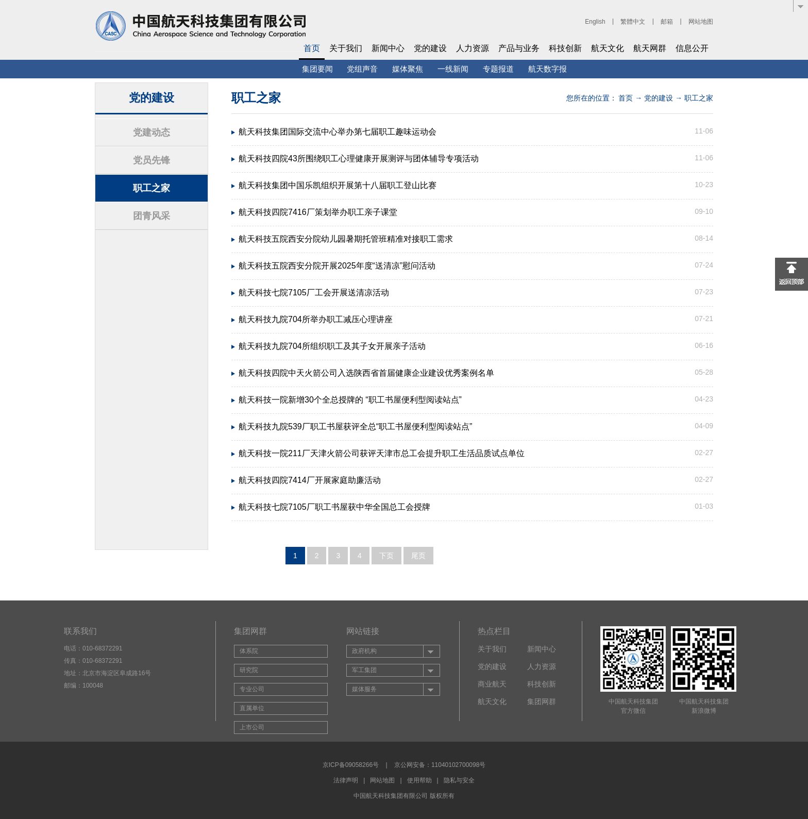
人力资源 (472, 48)
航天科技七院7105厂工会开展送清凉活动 (314, 292)
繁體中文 (632, 21)
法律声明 (345, 780)
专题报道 (498, 68)
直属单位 (252, 708)
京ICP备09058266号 (351, 764)
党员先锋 (151, 160)
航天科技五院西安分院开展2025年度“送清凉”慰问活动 (337, 265)
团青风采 (151, 216)
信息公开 (692, 48)
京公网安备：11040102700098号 (439, 764)
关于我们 (345, 48)
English (595, 21)
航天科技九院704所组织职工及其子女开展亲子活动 (332, 346)
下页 (386, 555)
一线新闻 (452, 68)
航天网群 (649, 48)
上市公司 (252, 727)
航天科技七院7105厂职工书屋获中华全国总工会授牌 (334, 507)
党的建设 (430, 48)
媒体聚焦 (407, 68)
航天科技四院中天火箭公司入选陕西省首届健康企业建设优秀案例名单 (366, 373)
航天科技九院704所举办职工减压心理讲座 (316, 319)
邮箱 (667, 21)
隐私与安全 (459, 780)
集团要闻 (317, 68)
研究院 (249, 670)
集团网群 (541, 701)
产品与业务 (519, 48)
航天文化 (607, 48)
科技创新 (565, 48)
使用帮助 (419, 780)
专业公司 (252, 689)
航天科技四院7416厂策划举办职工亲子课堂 (318, 212)
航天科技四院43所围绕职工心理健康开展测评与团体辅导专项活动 (359, 158)
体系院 (249, 651)
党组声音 (362, 68)
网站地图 (700, 21)
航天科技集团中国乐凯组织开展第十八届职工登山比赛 (337, 185)
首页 (312, 48)
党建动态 (151, 132)
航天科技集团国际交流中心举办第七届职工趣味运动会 (337, 131)
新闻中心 (388, 48)
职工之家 (151, 188)
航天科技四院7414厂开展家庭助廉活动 (310, 480)
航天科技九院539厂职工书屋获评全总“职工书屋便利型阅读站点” (355, 426)
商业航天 (492, 684)
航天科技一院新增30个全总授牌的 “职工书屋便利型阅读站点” (350, 399)
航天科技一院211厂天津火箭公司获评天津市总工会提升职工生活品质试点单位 (382, 453)
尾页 (418, 555)
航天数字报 (547, 68)
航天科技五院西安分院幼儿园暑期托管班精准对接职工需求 (346, 239)
